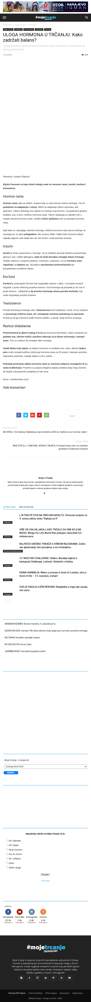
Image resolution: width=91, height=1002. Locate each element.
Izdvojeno (32, 24)
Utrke (11, 863)
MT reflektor (15, 858)
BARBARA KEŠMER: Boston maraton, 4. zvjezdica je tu (30, 624)
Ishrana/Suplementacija (13, 551)
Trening (47, 29)
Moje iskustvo (15, 849)
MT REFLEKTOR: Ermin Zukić (18, 644)
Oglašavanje (77, 993)
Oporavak (39, 29)
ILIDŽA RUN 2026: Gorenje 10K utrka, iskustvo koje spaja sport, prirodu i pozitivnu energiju (46, 630)
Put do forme (28, 29)
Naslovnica (7, 24)
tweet (72, 415)
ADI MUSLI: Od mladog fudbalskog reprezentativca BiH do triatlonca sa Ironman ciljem (45, 432)
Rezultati (45, 881)
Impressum (64, 993)
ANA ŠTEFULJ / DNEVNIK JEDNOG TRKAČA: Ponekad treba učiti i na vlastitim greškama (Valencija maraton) (50, 447)
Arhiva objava (51, 993)
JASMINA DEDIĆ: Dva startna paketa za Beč (25, 651)
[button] (87, 18)
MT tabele (14, 845)
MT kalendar (15, 840)
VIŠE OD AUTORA (26, 507)
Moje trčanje (20, 24)
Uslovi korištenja (35, 993)
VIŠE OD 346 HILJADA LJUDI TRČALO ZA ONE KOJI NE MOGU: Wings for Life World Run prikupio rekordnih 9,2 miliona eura (50, 533)
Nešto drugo (15, 867)
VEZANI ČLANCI (9, 507)
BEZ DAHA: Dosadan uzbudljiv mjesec (22, 637)
